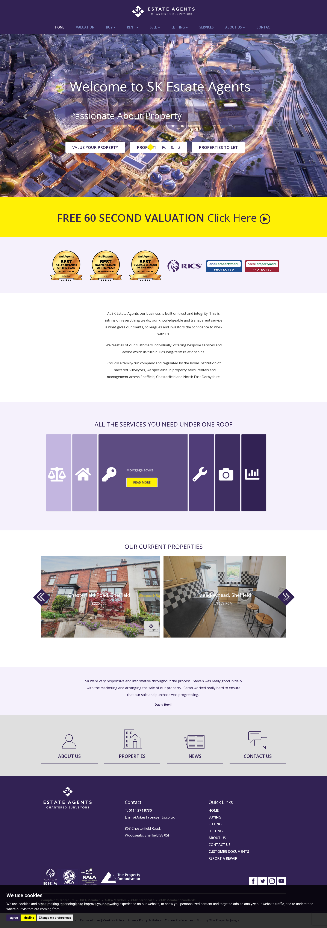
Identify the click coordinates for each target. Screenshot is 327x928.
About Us (235, 27)
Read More (142, 482)
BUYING (215, 817)
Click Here (238, 218)
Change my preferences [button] (55, 917)
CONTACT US (219, 844)
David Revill (163, 704)
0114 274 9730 (140, 810)
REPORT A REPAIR (223, 858)
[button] (24, 115)
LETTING (216, 831)
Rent (132, 27)
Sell (155, 27)
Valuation (85, 27)
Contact (264, 27)
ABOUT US (217, 837)
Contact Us (258, 756)
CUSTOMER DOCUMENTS (229, 851)
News (195, 756)
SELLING (215, 824)
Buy (110, 27)
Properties (132, 756)
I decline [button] (28, 917)
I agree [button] (13, 917)
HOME (214, 810)
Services (206, 27)
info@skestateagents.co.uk (151, 817)
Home (59, 27)
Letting (179, 27)
